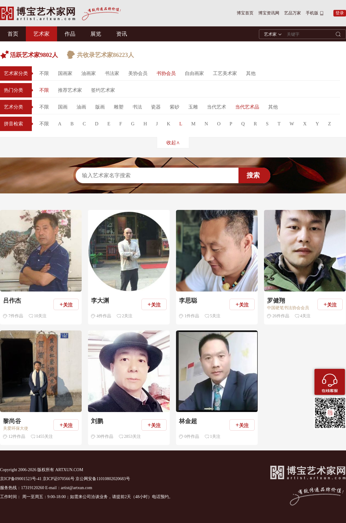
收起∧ (173, 142)
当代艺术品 (247, 106)
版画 (100, 106)
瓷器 (156, 106)
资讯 (121, 34)
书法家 (112, 73)
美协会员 (137, 73)
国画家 (65, 73)
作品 (70, 34)
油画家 (88, 73)
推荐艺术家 (70, 90)
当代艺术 (216, 106)
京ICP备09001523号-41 (20, 479)
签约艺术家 (103, 90)
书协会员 (166, 73)
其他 (251, 73)
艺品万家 (292, 13)
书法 (137, 106)
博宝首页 (245, 13)
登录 (339, 13)
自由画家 (194, 73)
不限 (44, 73)
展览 (95, 34)
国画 (63, 106)
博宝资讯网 (268, 13)
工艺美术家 (225, 73)
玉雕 (193, 106)
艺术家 (41, 34)
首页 (13, 34)
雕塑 (118, 106)
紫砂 (174, 106)
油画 (81, 106)
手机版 (312, 13)
